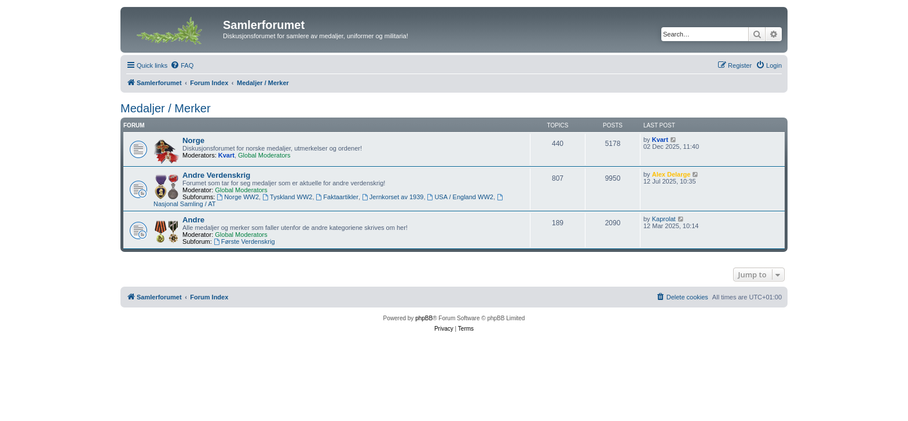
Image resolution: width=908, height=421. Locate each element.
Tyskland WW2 (287, 196)
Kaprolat (664, 218)
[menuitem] (181, 65)
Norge (193, 140)
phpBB (424, 318)
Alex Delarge (671, 174)
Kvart (226, 155)
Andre (193, 219)
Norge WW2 (238, 196)
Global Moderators (264, 155)
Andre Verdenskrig (216, 175)
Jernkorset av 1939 (392, 196)
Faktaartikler (337, 196)
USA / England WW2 (460, 196)
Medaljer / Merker (165, 108)
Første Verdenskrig (244, 241)
